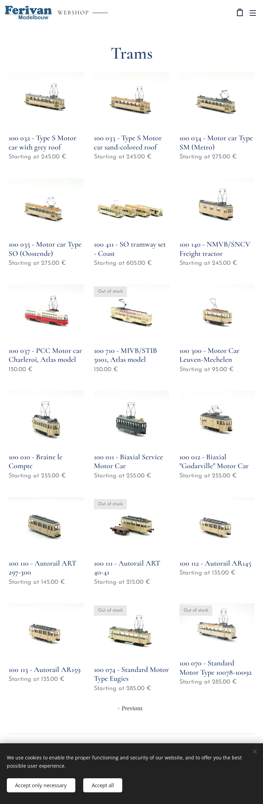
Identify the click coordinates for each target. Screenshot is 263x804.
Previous (132, 708)
